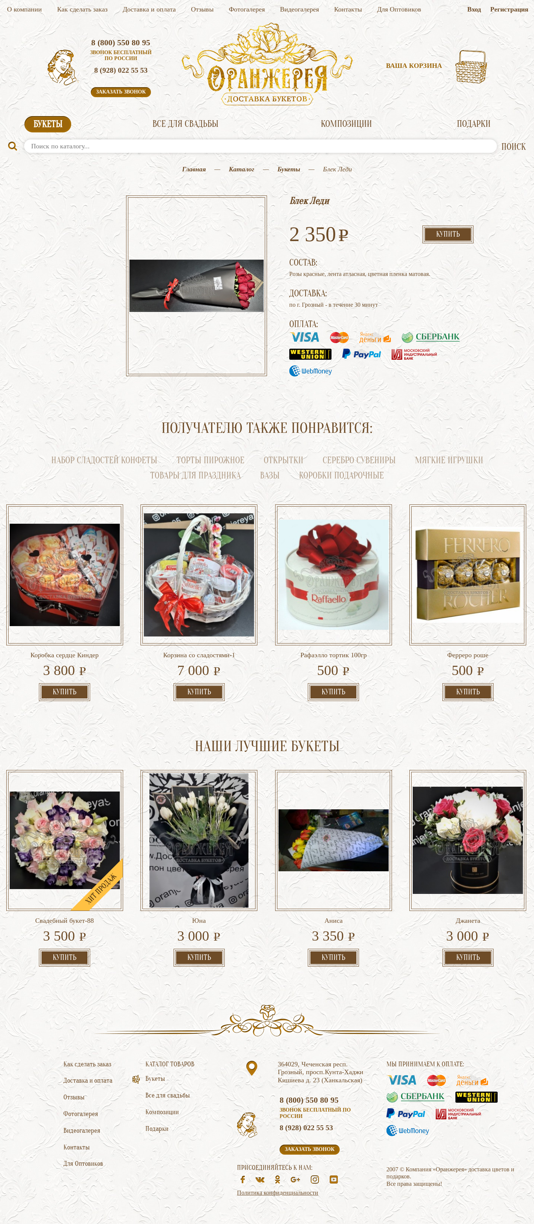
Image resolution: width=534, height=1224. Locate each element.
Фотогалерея (247, 9)
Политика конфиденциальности (277, 1193)
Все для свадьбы (185, 124)
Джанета (468, 920)
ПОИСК (513, 147)
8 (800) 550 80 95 (120, 42)
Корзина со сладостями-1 (199, 655)
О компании (24, 9)
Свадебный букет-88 (64, 920)
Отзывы (202, 9)
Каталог (241, 169)
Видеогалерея (299, 9)
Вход (474, 9)
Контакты (348, 9)
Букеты (47, 124)
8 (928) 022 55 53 (121, 70)
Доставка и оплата (149, 9)
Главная (194, 169)
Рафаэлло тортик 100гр (333, 655)
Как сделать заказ (82, 9)
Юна (199, 920)
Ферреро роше (467, 655)
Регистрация (509, 9)
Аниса (333, 920)
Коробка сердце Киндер (64, 655)
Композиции (346, 124)
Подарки (474, 124)
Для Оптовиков (399, 9)
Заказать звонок (121, 92)
